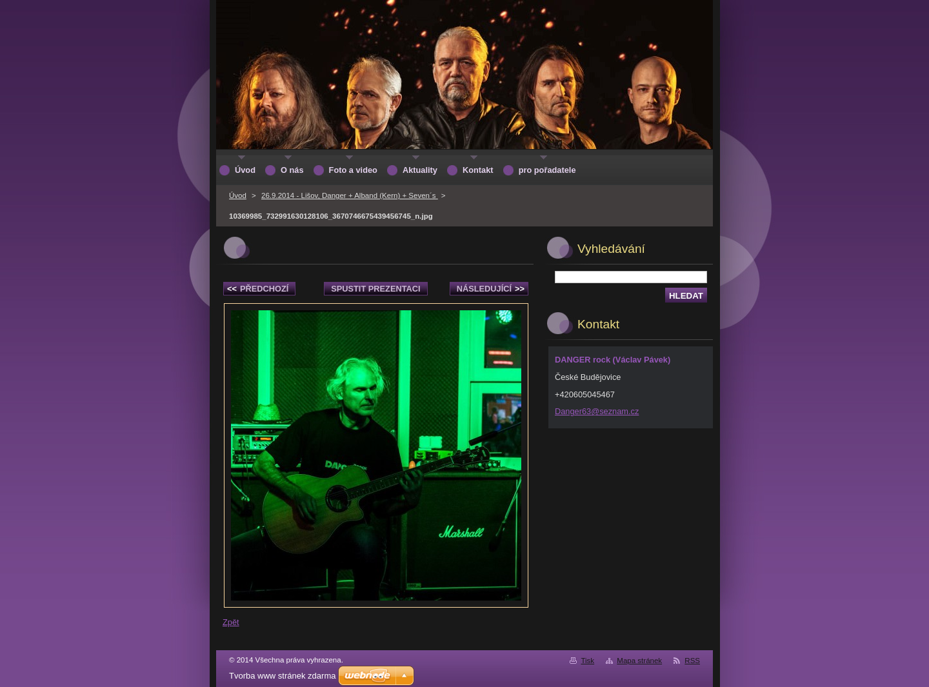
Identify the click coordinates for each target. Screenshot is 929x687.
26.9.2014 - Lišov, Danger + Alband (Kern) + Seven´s (349, 195)
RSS (692, 660)
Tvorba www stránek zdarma (282, 676)
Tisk (587, 660)
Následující (490, 289)
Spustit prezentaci (375, 289)
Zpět (231, 622)
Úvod (237, 195)
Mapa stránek (639, 660)
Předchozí (257, 289)
